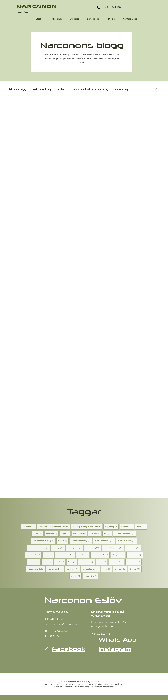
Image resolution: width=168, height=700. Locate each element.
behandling (41, 89)
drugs (48, 561)
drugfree (34, 561)
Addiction (29, 526)
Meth (65, 533)
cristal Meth (34, 554)
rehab (107, 568)
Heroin (142, 526)
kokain (102, 561)
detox (49, 554)
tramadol (121, 568)
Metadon (52, 533)
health (60, 561)
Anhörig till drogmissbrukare (87, 526)
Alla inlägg (17, 89)
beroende (134, 547)
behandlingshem (114, 547)
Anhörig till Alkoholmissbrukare (54, 526)
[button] (156, 89)
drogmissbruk (101, 554)
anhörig (59, 547)
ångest (76, 575)
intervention (87, 561)
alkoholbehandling (82, 540)
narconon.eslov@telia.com (61, 623)
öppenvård (91, 575)
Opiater (95, 533)
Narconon (80, 533)
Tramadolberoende (125, 533)
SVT (108, 533)
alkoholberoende (105, 540)
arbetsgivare (75, 547)
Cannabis (127, 526)
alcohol (63, 540)
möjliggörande (91, 568)
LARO (38, 533)
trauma (136, 568)
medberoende (36, 568)
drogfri (83, 554)
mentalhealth (56, 568)
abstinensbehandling (44, 540)
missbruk (73, 568)
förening (121, 89)
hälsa (61, 89)
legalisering (134, 561)
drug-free (118, 554)
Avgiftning (112, 526)
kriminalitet (117, 561)
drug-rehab (135, 554)
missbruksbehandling (90, 89)
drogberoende (66, 554)
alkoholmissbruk (127, 540)
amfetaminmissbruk (39, 547)
